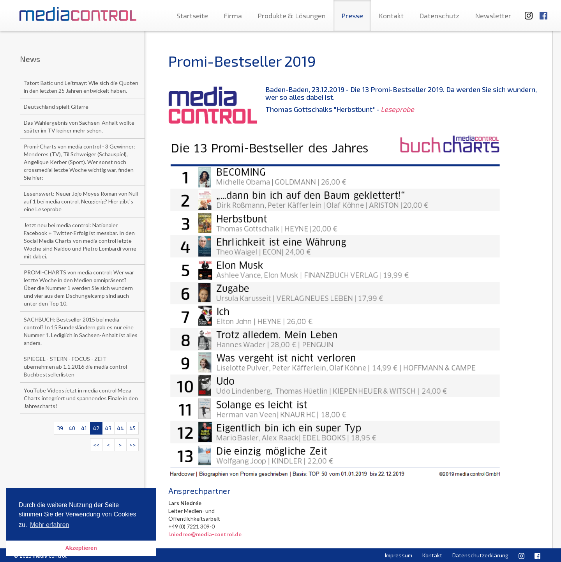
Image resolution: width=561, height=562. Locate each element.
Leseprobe (397, 109)
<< (96, 445)
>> (132, 445)
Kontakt (391, 15)
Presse (352, 15)
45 (132, 428)
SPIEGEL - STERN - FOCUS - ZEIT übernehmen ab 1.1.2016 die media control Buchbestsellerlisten (75, 366)
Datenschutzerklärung (480, 555)
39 (60, 428)
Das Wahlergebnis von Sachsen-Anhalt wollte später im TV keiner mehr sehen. (79, 126)
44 (120, 428)
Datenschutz (439, 15)
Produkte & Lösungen (292, 15)
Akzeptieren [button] (81, 548)
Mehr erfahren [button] (49, 524)
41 (84, 428)
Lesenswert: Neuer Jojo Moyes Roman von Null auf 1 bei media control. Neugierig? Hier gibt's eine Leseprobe (81, 201)
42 (96, 428)
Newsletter (493, 15)
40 (72, 428)
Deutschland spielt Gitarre (56, 106)
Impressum (398, 555)
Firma (233, 15)
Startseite (192, 15)
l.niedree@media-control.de (205, 534)
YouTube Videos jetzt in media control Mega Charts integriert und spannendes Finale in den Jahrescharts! (81, 398)
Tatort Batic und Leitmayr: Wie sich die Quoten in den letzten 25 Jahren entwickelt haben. (81, 87)
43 (108, 428)
